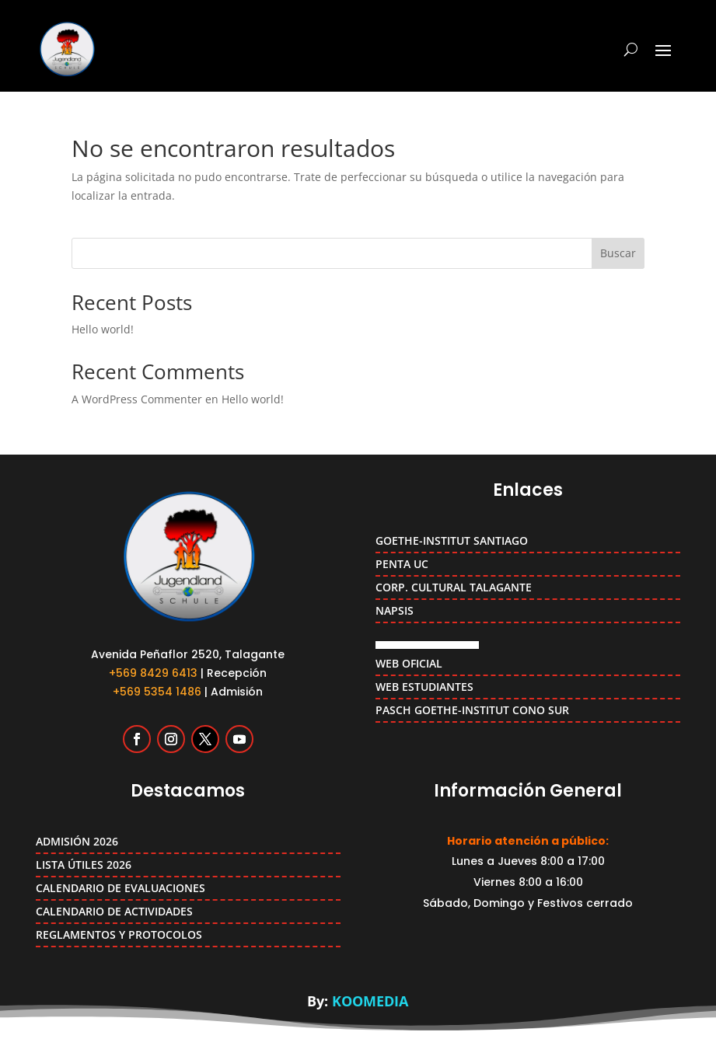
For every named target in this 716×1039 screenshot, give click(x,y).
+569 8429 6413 (153, 673)
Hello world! (103, 329)
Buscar (618, 253)
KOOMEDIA (370, 1001)
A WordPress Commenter (137, 399)
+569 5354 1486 (157, 691)
